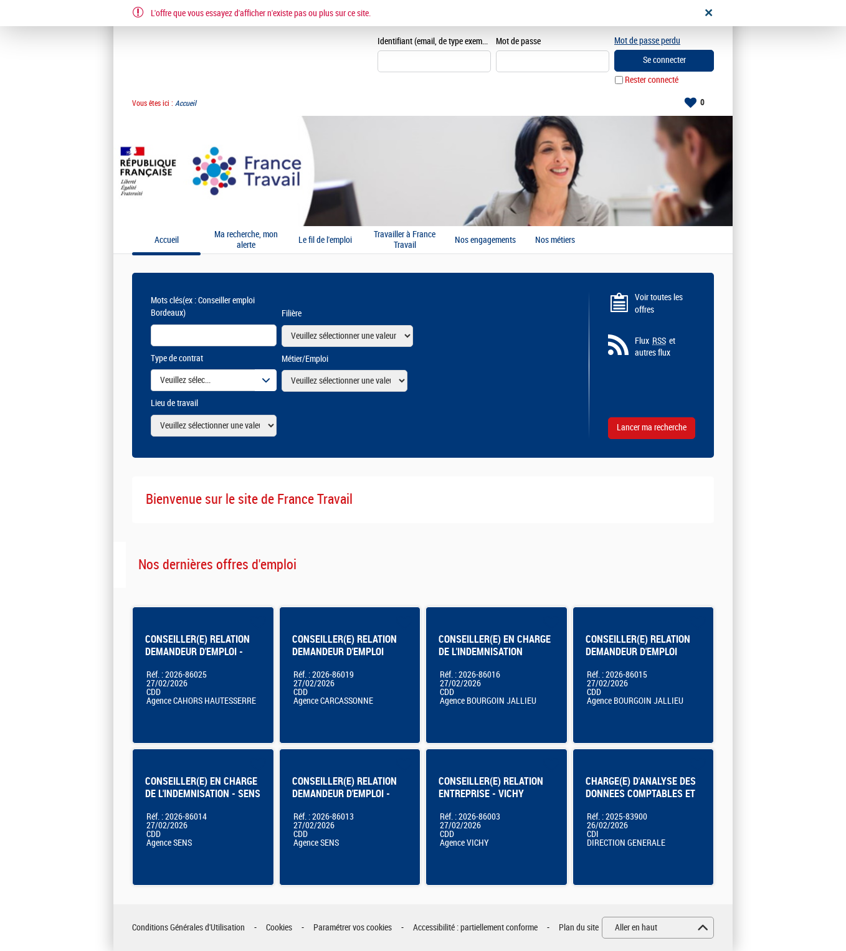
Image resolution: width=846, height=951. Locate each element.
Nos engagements (485, 240)
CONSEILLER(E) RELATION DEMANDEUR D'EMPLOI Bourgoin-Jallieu (638, 651)
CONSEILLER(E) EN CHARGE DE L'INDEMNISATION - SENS (202, 787)
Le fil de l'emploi (325, 240)
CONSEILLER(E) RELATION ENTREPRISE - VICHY (491, 787)
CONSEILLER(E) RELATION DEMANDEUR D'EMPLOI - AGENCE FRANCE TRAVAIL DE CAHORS (197, 658)
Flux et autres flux (655, 347)
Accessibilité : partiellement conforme (475, 927)
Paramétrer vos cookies (352, 927)
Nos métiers (555, 240)
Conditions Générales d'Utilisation (188, 927)
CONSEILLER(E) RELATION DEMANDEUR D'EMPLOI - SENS (344, 793)
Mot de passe (518, 41)
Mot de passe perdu (647, 40)
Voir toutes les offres (659, 303)
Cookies (279, 927)
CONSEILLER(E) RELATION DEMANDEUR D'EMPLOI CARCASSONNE (344, 651)
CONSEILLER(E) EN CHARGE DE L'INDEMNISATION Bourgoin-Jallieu (495, 651)
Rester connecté (651, 80)
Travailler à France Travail (404, 240)
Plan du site (579, 927)
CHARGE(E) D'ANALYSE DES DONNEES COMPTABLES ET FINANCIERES (641, 793)
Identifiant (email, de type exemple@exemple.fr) (434, 41)
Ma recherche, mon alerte (246, 240)
